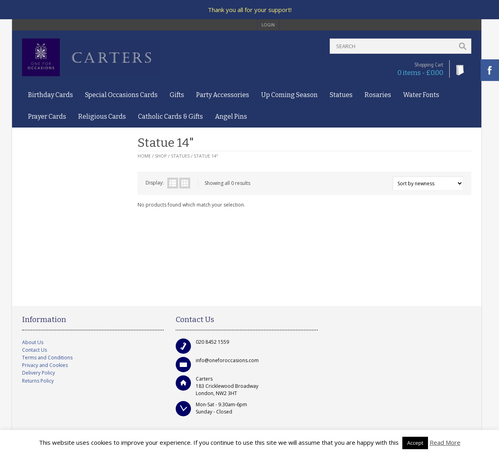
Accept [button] (415, 442)
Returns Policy (38, 380)
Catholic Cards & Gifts (170, 116)
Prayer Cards (47, 116)
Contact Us (34, 350)
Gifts (177, 95)
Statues (341, 95)
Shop (161, 156)
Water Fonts (421, 95)
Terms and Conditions (47, 357)
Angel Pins (231, 116)
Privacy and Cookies (45, 365)
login (268, 25)
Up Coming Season (289, 95)
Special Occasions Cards (121, 95)
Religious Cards (102, 116)
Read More (445, 442)
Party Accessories (222, 95)
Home (144, 156)
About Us (32, 342)
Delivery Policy (38, 372)
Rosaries (378, 95)
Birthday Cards (50, 95)
